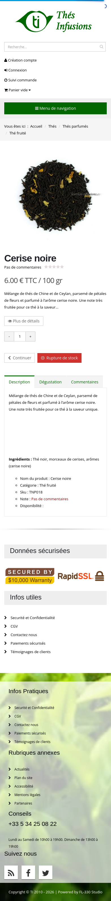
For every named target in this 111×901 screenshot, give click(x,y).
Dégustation (50, 382)
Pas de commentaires (22, 267)
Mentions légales (24, 794)
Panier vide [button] (17, 89)
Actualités (18, 769)
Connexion (15, 70)
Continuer (19, 357)
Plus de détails (24, 321)
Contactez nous (20, 634)
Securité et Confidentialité (29, 617)
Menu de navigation (55, 108)
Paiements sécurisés (25, 643)
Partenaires (20, 803)
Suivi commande (20, 80)
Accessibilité (20, 786)
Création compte (20, 60)
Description (19, 382)
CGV (11, 626)
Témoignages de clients (27, 651)
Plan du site (20, 777)
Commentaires (84, 382)
